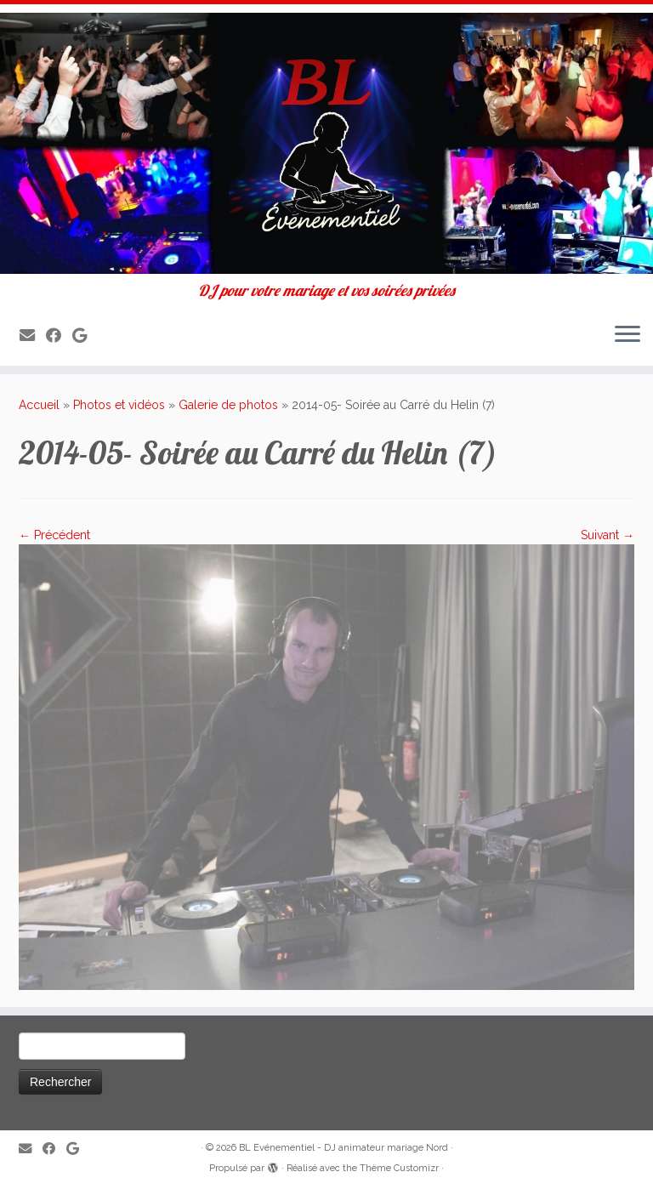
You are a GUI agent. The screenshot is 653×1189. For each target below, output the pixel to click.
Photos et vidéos (119, 405)
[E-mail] (33, 335)
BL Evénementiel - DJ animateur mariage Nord (343, 1147)
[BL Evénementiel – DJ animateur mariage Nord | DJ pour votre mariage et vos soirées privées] (326, 143)
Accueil (39, 405)
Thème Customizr (399, 1168)
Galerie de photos (228, 405)
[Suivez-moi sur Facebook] (59, 335)
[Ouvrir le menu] (627, 335)
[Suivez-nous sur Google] (85, 335)
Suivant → (607, 535)
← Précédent (54, 535)
